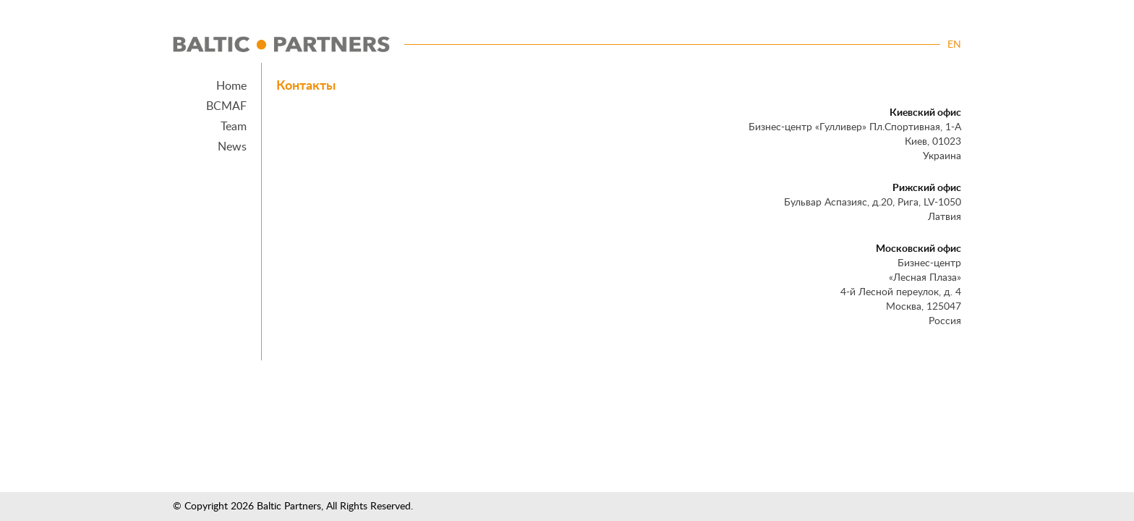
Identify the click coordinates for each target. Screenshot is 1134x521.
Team (234, 126)
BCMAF (226, 106)
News (232, 147)
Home (231, 86)
